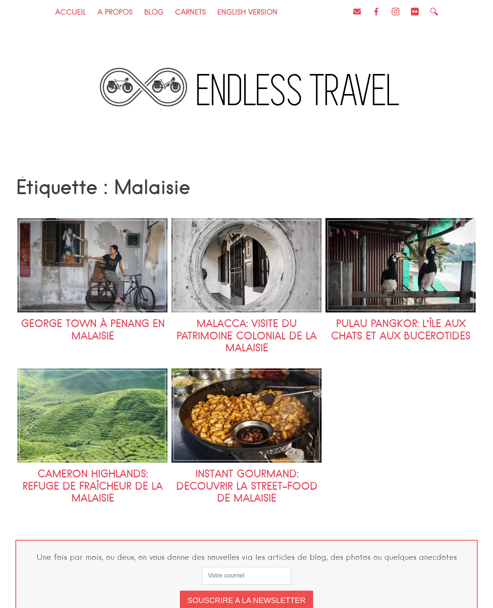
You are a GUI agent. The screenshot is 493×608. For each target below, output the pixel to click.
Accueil (70, 12)
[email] (246, 575)
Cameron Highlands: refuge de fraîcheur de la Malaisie (92, 487)
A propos (114, 12)
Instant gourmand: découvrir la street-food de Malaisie (246, 487)
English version (247, 12)
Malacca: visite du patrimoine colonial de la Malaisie (246, 337)
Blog (153, 12)
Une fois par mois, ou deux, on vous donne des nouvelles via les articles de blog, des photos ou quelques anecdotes (247, 558)
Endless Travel (298, 91)
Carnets (190, 12)
